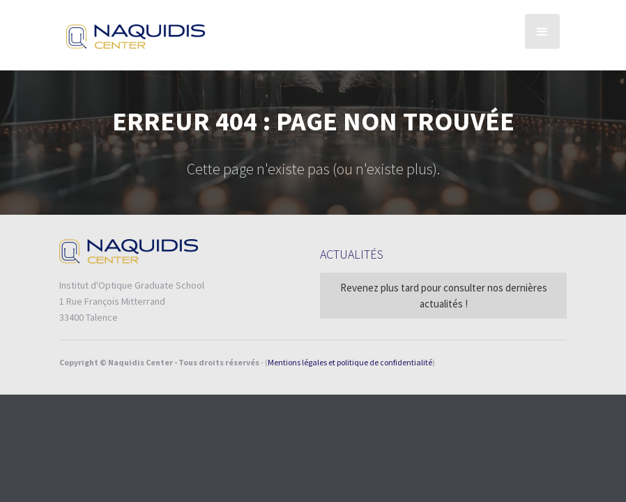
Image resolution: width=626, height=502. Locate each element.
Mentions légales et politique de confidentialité (350, 362)
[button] (542, 31)
